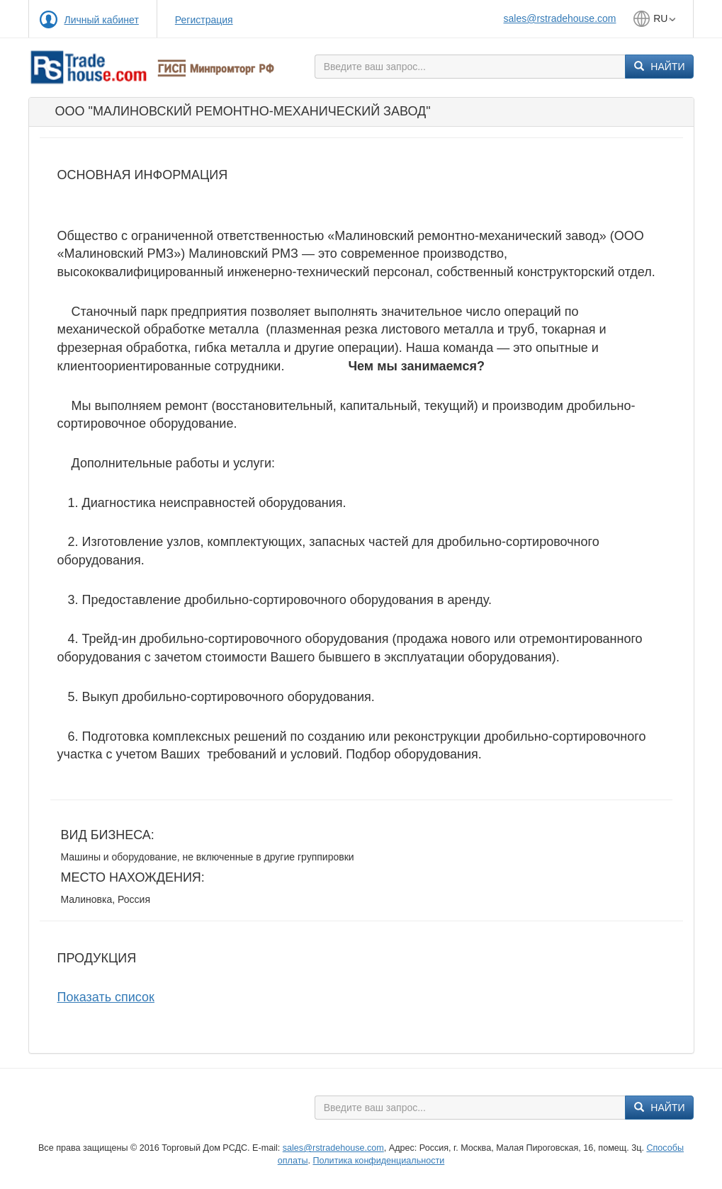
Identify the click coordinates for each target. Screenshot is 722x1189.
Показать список (105, 997)
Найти (659, 66)
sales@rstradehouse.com (560, 18)
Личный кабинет (101, 19)
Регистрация (204, 19)
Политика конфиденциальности (378, 1161)
